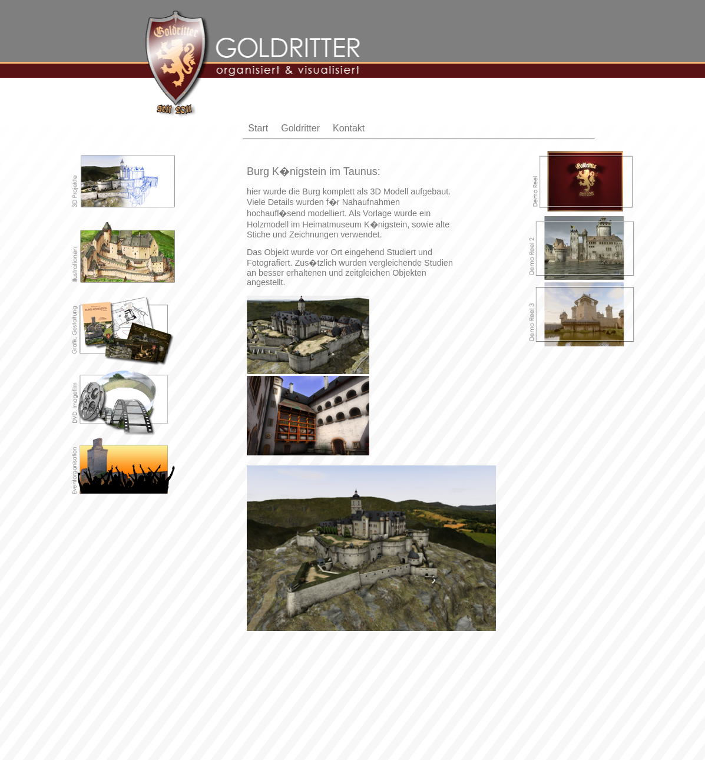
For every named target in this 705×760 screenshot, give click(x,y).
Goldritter (300, 128)
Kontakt (349, 128)
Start (258, 128)
